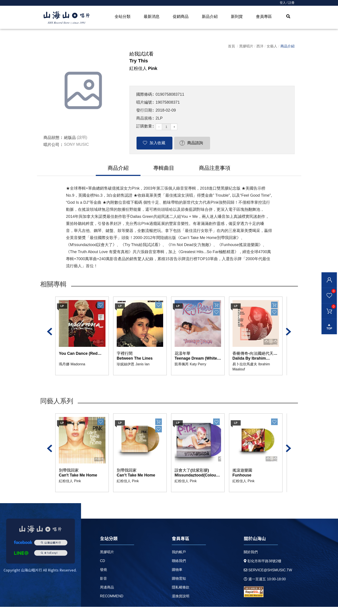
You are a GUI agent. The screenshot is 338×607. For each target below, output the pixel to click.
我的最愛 (328, 290)
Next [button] (288, 331)
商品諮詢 (191, 143)
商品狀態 (51, 137)
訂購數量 (144, 126)
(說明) (82, 137)
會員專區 (264, 16)
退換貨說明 (180, 596)
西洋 (260, 46)
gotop (329, 327)
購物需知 (179, 579)
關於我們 (251, 552)
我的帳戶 (179, 552)
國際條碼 (144, 94)
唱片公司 (51, 144)
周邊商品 (107, 587)
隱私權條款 (180, 587)
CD (102, 561)
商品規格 (144, 118)
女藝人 (272, 46)
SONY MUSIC (76, 144)
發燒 (103, 570)
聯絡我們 (179, 561)
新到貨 (237, 16)
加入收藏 (156, 143)
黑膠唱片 (246, 46)
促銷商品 (181, 16)
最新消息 (152, 16)
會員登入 (329, 280)
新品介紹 (210, 16)
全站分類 (123, 16)
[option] (83, 90)
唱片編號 (144, 102)
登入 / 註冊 (287, 3)
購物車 (328, 306)
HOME (67, 17)
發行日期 (144, 110)
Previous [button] (49, 331)
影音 (103, 579)
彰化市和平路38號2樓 (262, 561)
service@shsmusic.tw (268, 570)
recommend (112, 596)
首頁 (231, 46)
